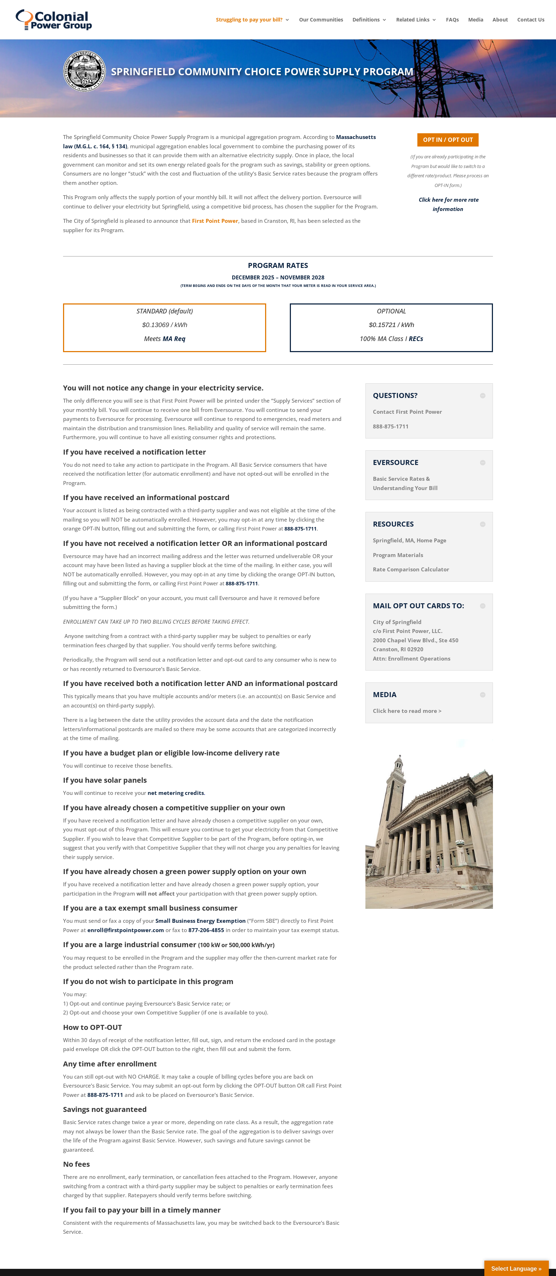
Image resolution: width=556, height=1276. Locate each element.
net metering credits (176, 792)
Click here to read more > (407, 710)
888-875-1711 (300, 528)
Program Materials (398, 554)
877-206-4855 (206, 930)
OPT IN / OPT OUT (448, 140)
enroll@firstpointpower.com (125, 930)
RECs (416, 338)
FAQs (452, 19)
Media (475, 19)
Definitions (366, 19)
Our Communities (321, 19)
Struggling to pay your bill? (249, 19)
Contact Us (531, 19)
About (500, 19)
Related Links (413, 19)
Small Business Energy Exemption (200, 920)
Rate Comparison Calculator (411, 569)
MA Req (174, 338)
